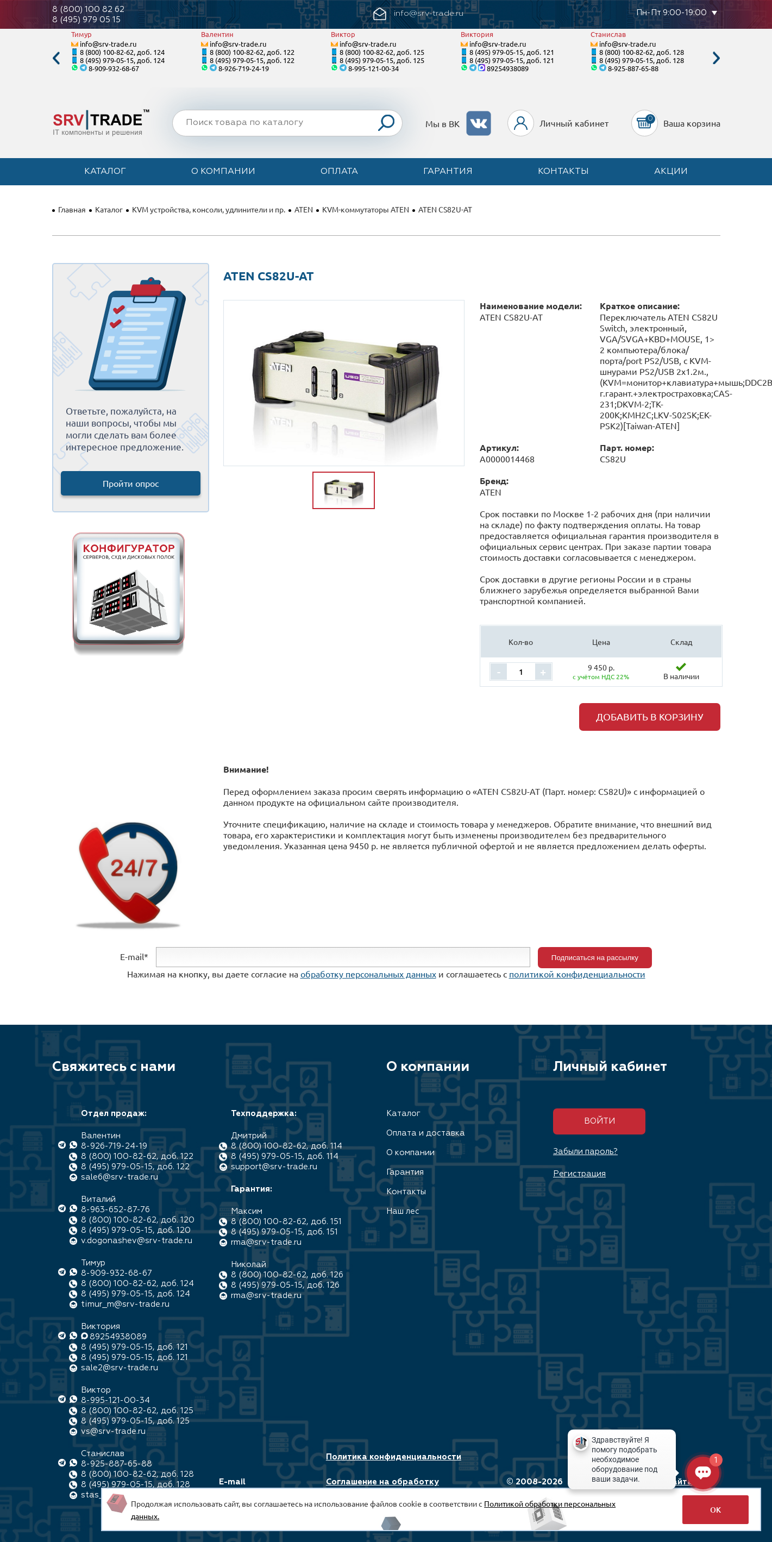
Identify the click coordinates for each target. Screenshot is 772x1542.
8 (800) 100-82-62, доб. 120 (137, 1220)
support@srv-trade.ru (274, 1167)
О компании (223, 171)
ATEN (303, 209)
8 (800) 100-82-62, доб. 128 (641, 52)
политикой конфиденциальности (577, 973)
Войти (599, 1121)
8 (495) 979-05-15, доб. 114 (284, 1156)
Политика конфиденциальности (393, 1457)
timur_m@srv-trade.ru (125, 1304)
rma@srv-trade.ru (266, 1242)
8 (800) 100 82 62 (88, 9)
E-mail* (134, 956)
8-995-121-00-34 (373, 68)
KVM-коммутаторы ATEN (365, 209)
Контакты (563, 171)
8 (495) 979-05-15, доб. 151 (284, 1232)
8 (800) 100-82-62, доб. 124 (122, 52)
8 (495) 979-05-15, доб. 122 (252, 60)
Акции (671, 171)
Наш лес (402, 1211)
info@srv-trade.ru (108, 43)
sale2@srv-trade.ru (119, 1368)
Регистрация (579, 1174)
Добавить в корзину (650, 716)
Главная (72, 209)
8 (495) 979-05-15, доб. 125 (382, 60)
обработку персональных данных (368, 973)
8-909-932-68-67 (114, 68)
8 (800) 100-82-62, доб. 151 (286, 1222)
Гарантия (448, 171)
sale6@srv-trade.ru (119, 1177)
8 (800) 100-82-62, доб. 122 (252, 52)
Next (716, 58)
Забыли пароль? (585, 1152)
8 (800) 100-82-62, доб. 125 (382, 52)
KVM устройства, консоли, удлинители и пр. (208, 209)
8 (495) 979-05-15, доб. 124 (122, 60)
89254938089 (508, 68)
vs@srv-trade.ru (113, 1431)
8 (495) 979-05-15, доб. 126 (285, 1285)
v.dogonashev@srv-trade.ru (136, 1241)
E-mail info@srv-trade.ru (257, 1487)
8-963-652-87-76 (115, 1210)
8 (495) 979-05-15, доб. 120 (136, 1230)
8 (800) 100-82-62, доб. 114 (286, 1146)
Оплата (339, 171)
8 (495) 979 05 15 (86, 20)
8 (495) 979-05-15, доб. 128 (641, 60)
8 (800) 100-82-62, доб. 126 (287, 1275)
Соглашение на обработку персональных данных (382, 1487)
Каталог (105, 171)
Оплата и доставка (425, 1133)
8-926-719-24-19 (243, 68)
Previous (56, 58)
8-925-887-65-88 (633, 68)
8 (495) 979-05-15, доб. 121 (511, 52)
